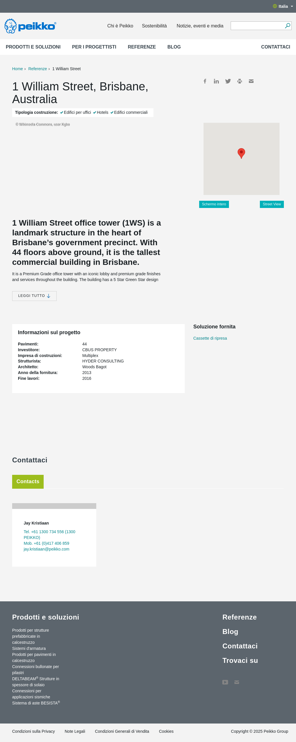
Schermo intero (214, 204)
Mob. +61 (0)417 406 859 (46, 543)
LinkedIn (216, 81)
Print (240, 81)
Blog (174, 46)
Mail (251, 81)
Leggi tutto (34, 296)
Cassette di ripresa (210, 338)
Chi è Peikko (120, 25)
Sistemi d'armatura (29, 648)
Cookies (166, 731)
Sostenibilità (154, 25)
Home (17, 68)
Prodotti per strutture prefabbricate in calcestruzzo (30, 636)
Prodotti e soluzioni (33, 46)
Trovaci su (240, 660)
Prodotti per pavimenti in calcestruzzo (34, 657)
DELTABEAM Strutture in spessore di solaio (35, 681)
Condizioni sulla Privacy (33, 731)
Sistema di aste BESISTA (36, 702)
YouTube (225, 679)
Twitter (228, 81)
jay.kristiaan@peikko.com (46, 549)
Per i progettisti (94, 46)
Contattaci (275, 46)
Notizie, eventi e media (200, 25)
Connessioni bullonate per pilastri (35, 669)
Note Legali (75, 731)
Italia (283, 6)
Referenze (142, 46)
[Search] (287, 26)
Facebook (205, 81)
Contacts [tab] (27, 481)
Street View (272, 204)
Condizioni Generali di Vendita (122, 731)
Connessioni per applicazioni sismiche (31, 694)
